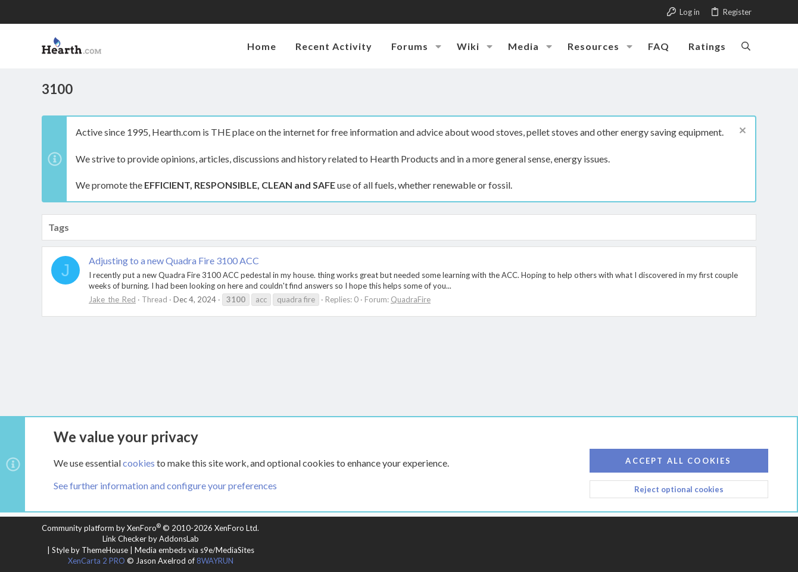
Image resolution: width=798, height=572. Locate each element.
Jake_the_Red (112, 299)
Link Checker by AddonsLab (150, 538)
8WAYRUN (215, 560)
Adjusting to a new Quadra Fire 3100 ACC (174, 260)
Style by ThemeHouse (90, 550)
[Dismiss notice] (741, 132)
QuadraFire (411, 299)
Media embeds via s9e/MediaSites (194, 550)
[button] (438, 46)
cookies (139, 462)
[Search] (745, 46)
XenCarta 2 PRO (96, 560)
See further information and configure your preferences (165, 485)
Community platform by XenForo (150, 528)
